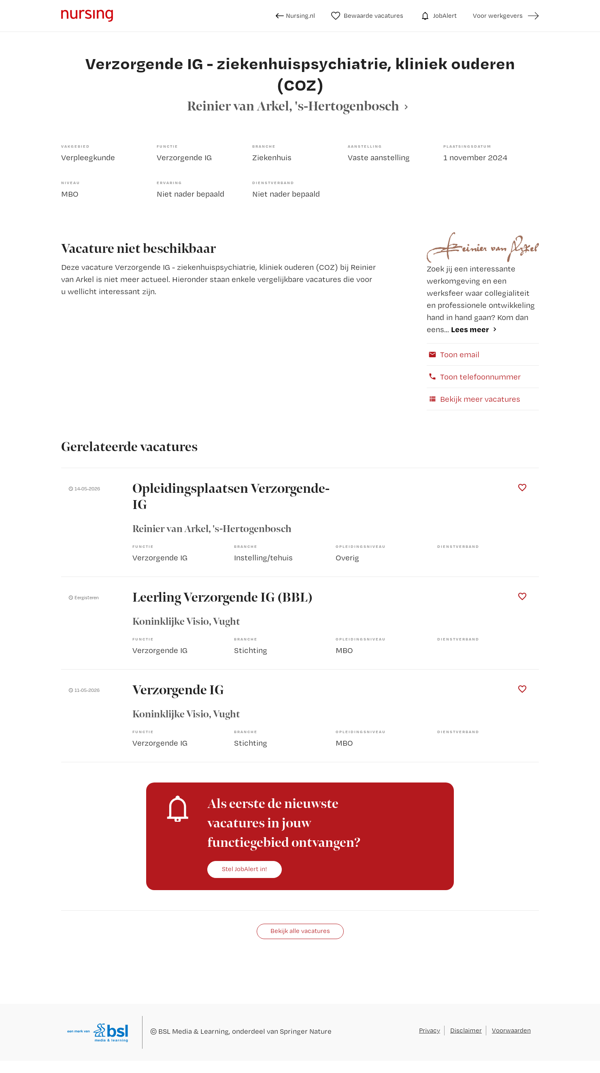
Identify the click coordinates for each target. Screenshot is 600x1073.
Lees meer (470, 329)
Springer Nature (306, 1031)
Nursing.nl (295, 16)
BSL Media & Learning (193, 1031)
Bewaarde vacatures (367, 16)
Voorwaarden (511, 1030)
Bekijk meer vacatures (473, 399)
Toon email (453, 354)
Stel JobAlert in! (244, 869)
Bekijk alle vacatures (300, 931)
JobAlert (438, 16)
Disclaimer (466, 1030)
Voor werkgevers (498, 15)
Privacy (429, 1030)
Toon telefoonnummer (474, 377)
